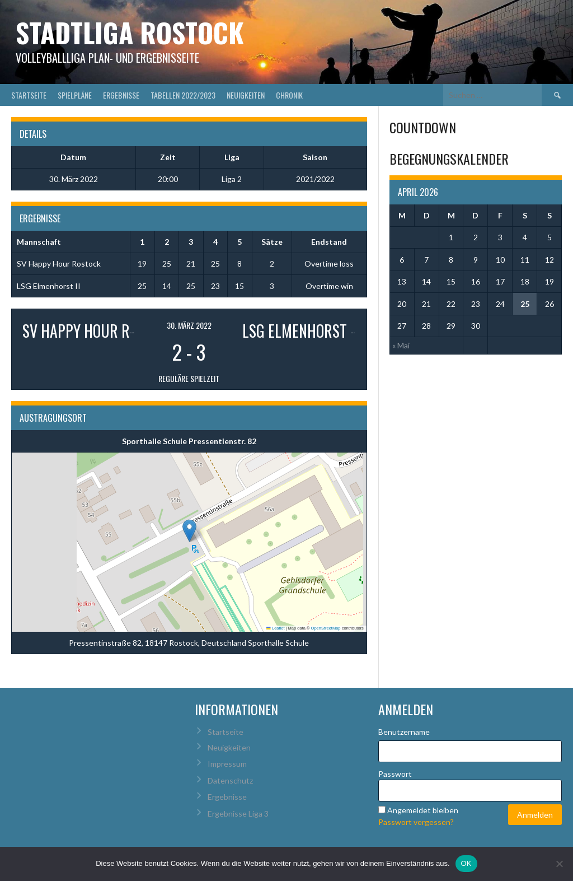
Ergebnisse (121, 95)
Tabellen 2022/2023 (183, 95)
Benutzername (404, 732)
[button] (189, 530)
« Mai (401, 345)
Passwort (395, 774)
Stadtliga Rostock (130, 32)
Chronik (289, 95)
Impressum (227, 763)
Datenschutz (230, 780)
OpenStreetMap (326, 628)
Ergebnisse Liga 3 (238, 813)
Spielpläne (75, 95)
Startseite (28, 95)
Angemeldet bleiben (422, 810)
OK (466, 863)
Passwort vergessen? (416, 822)
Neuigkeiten (246, 95)
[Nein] (559, 863)
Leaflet (275, 628)
